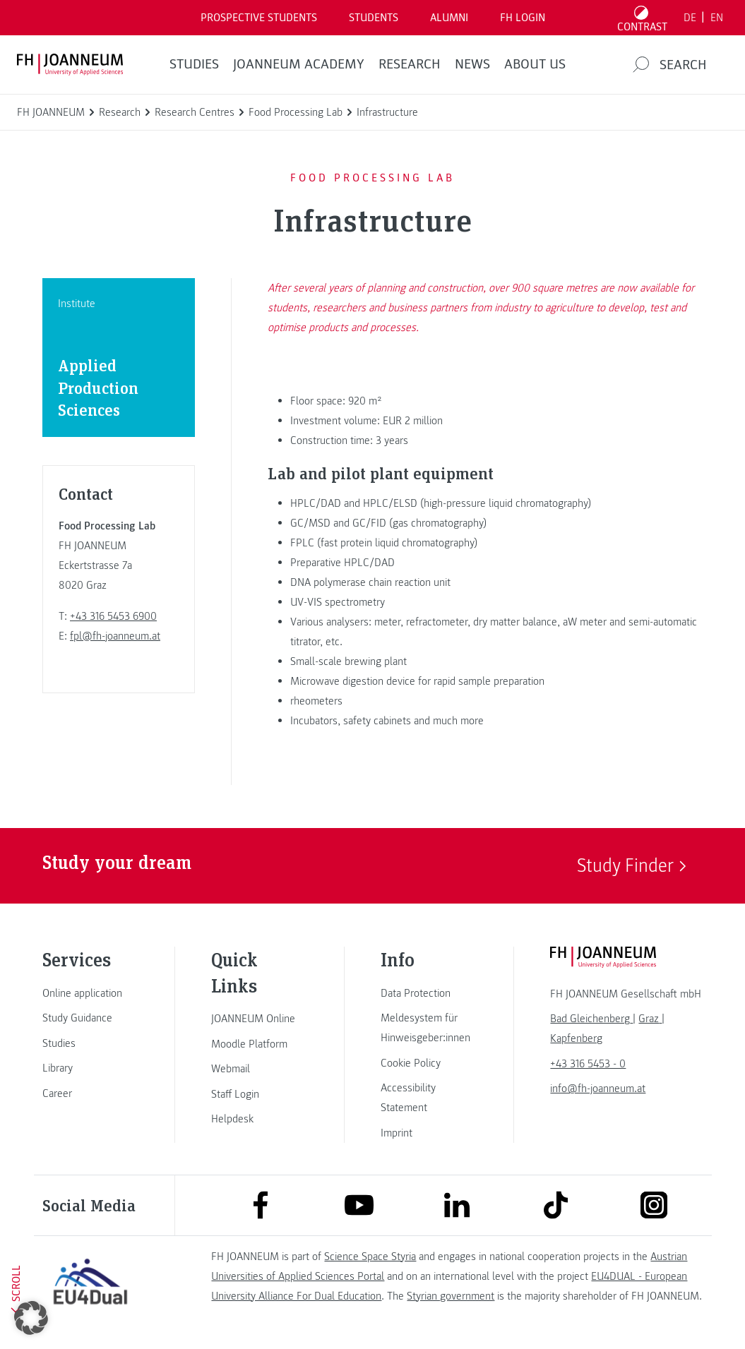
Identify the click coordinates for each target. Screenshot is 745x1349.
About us (535, 64)
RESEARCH (410, 64)
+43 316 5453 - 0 (588, 1064)
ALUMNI (449, 18)
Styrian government (450, 1296)
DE (690, 18)
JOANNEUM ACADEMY (298, 64)
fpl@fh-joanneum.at (115, 636)
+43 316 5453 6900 (113, 616)
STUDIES (194, 64)
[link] (90, 993)
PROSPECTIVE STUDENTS (259, 18)
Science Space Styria (370, 1256)
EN (716, 18)
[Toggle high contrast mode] (642, 17)
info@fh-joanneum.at (597, 1088)
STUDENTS (373, 18)
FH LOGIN (522, 18)
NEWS (472, 64)
